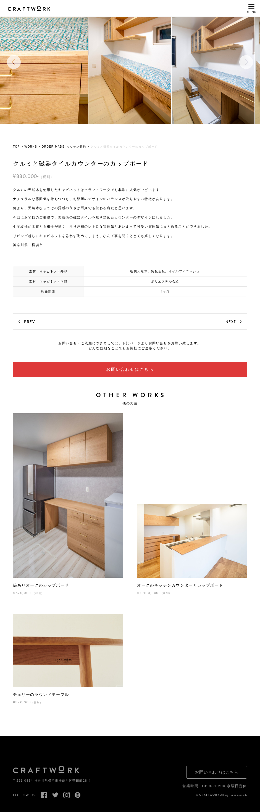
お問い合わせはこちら (130, 372)
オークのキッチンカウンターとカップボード (180, 588)
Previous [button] (14, 65)
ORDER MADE (53, 149)
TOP (16, 149)
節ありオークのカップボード (41, 588)
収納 (83, 149)
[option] (130, 65)
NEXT (230, 324)
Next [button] (246, 65)
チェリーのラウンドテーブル (41, 697)
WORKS (30, 149)
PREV (29, 324)
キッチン (73, 149)
